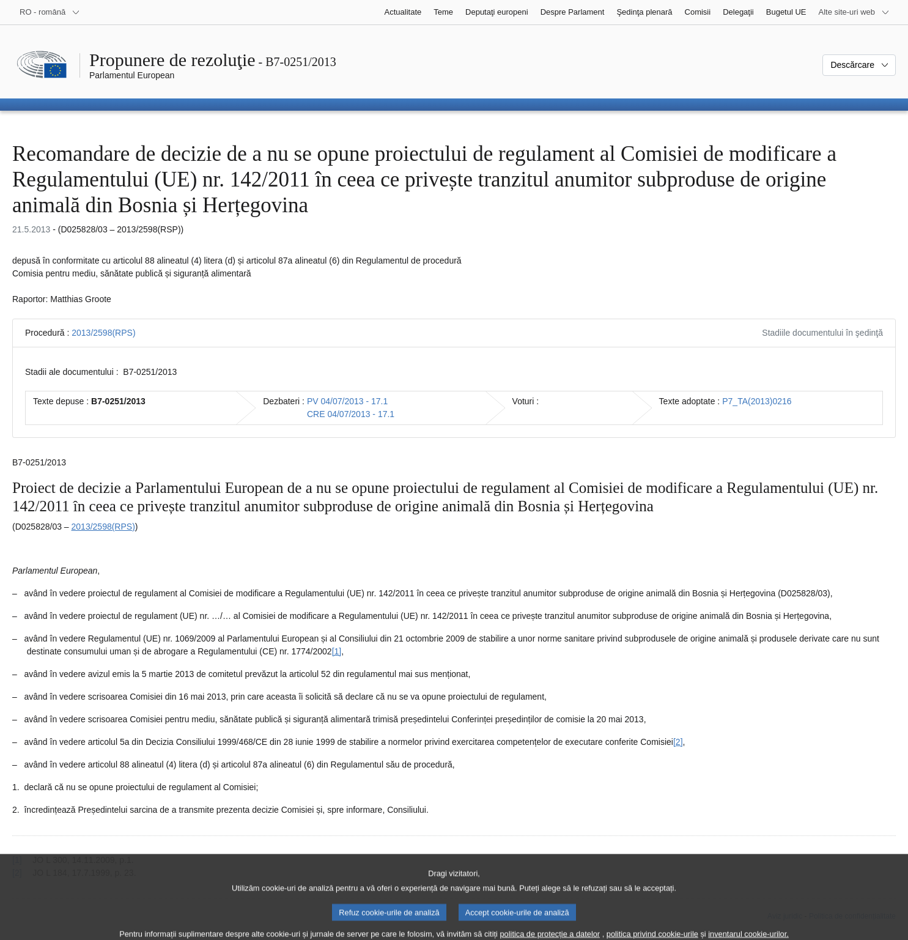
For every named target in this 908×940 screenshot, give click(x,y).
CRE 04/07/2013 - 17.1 (350, 414)
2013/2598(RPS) (103, 333)
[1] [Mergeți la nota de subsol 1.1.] (337, 651)
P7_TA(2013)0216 (756, 401)
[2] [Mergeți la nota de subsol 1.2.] (678, 742)
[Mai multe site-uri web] (854, 12)
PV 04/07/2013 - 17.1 (347, 401)
